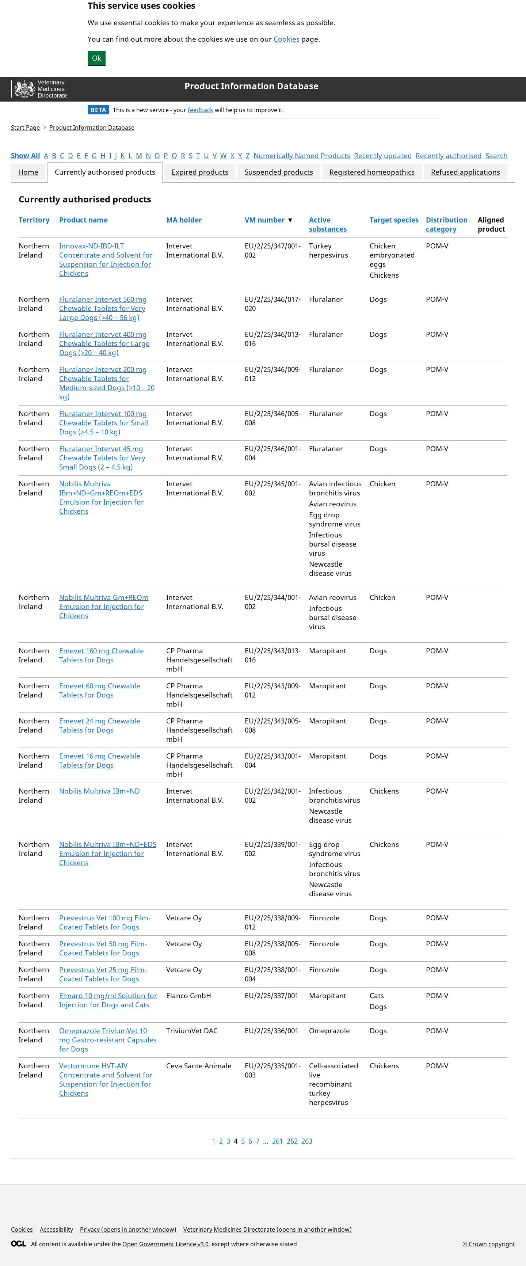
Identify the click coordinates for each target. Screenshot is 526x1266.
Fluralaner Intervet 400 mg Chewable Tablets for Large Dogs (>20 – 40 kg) (104, 343)
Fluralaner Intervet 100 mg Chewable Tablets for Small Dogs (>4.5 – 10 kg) (104, 423)
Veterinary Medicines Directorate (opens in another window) (267, 1229)
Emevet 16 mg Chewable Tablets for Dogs (99, 760)
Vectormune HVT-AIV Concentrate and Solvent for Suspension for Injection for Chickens (106, 1079)
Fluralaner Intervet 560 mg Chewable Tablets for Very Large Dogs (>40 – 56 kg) (103, 308)
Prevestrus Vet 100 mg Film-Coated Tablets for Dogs (104, 922)
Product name (83, 220)
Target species (394, 220)
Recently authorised (449, 155)
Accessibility (56, 1229)
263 (306, 1141)
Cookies (287, 39)
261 (277, 1141)
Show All (25, 155)
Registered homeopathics (372, 172)
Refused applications (465, 172)
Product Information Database (251, 85)
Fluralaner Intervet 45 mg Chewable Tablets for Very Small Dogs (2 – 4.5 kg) (102, 458)
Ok (96, 58)
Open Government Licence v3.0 (165, 1244)
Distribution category (447, 224)
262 (292, 1141)
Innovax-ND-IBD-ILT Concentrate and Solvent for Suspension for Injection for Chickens (106, 259)
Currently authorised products (105, 172)
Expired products (200, 172)
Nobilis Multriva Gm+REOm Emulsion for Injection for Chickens (104, 606)
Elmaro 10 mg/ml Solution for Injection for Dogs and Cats (108, 1000)
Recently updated (383, 155)
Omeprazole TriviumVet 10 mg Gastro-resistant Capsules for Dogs (108, 1040)
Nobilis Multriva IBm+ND (99, 791)
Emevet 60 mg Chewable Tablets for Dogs (99, 690)
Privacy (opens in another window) (128, 1229)
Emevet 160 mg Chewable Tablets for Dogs (101, 655)
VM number (266, 220)
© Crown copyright (488, 1244)
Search (496, 155)
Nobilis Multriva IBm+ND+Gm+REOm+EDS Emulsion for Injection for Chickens (101, 497)
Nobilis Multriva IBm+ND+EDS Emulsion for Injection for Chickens (107, 853)
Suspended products (279, 172)
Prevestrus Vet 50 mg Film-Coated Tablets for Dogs (103, 948)
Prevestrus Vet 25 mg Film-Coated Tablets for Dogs (103, 974)
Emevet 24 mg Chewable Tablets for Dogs (99, 725)
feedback (200, 110)
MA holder (184, 220)
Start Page (25, 127)
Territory (34, 220)
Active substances (328, 224)
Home (28, 172)
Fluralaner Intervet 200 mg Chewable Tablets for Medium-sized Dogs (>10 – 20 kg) (107, 383)
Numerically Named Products (302, 155)
